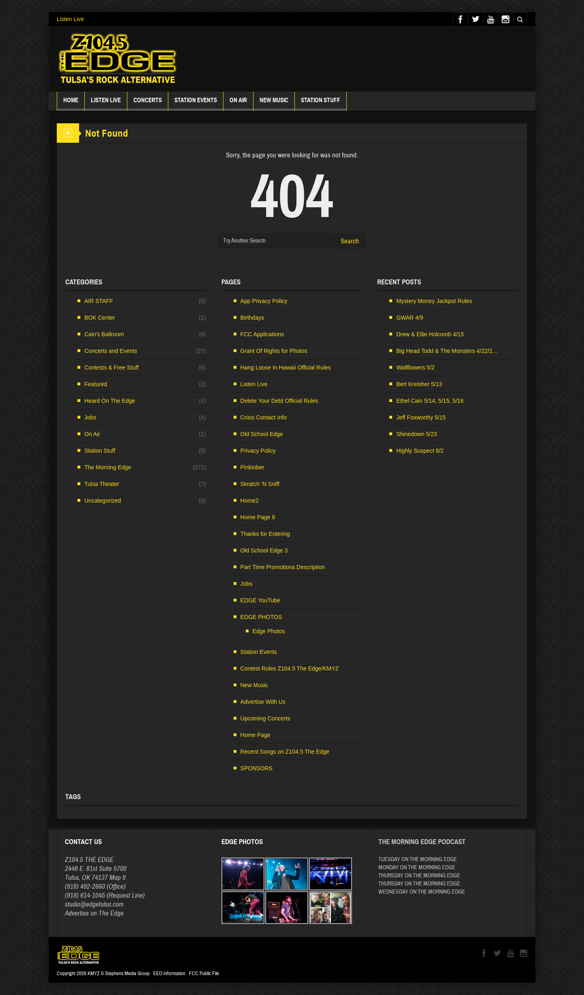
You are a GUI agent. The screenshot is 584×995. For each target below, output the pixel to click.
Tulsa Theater (101, 484)
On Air (92, 434)
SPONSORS (256, 768)
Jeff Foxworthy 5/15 (421, 417)
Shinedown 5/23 (416, 434)
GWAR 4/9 (409, 317)
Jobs (90, 417)
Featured (95, 384)
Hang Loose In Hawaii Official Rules (285, 367)
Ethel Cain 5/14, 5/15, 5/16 (430, 401)
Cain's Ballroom (104, 334)
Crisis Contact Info (263, 417)
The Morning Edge (107, 467)
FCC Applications (262, 334)
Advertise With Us (263, 701)
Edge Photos (269, 631)
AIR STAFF (98, 301)
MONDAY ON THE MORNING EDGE (416, 867)
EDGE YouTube (260, 600)
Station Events (195, 104)
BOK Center (99, 317)
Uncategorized (102, 500)
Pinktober (252, 467)
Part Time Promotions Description (282, 567)
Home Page (255, 735)
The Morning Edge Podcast (422, 842)
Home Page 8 (257, 517)
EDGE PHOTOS (261, 617)
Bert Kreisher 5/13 (419, 384)
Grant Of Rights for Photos (273, 351)
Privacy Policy (258, 450)
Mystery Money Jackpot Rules (434, 301)
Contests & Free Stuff (111, 367)
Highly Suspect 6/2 (420, 450)
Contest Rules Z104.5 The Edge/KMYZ (289, 668)
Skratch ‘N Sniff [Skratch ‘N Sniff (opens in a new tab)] (259, 484)
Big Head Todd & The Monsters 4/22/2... (446, 351)
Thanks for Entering (265, 534)
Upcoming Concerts (265, 718)
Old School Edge (261, 434)
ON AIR (238, 104)
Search (350, 241)
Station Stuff (320, 104)
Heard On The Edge (109, 401)
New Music (273, 104)
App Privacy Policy (264, 301)
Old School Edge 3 (264, 550)
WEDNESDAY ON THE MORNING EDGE (421, 892)
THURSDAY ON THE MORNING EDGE (419, 875)
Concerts (147, 104)
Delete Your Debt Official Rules (279, 401)
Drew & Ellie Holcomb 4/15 (430, 334)
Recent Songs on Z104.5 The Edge (284, 751)
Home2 (249, 500)
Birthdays (252, 317)
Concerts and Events (110, 351)
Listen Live (70, 19)
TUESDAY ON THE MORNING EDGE (417, 859)
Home (70, 104)
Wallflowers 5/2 (415, 367)
